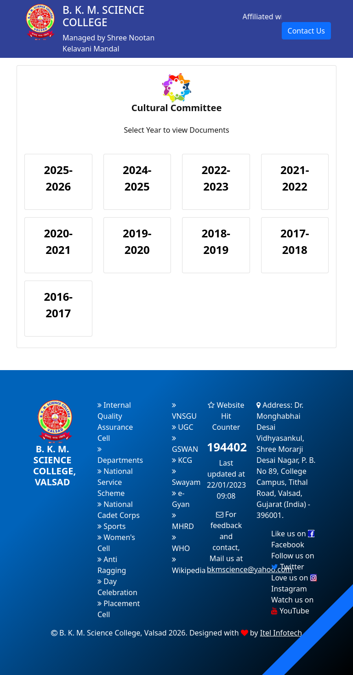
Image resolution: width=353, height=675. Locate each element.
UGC (183, 427)
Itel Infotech (281, 633)
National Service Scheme (115, 482)
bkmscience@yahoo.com (249, 569)
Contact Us (306, 31)
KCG (182, 460)
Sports (111, 526)
